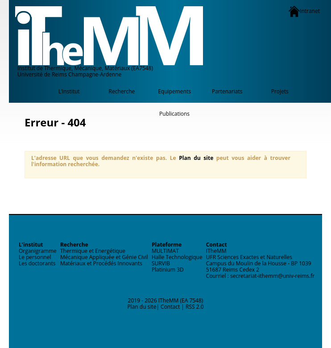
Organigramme (38, 251)
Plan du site (196, 158)
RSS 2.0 (195, 306)
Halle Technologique (177, 257)
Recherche (122, 91)
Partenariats (227, 91)
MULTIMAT (165, 251)
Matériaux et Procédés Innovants (101, 263)
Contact (170, 306)
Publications (174, 113)
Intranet (304, 11)
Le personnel (35, 257)
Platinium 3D (168, 269)
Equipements (174, 91)
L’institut (69, 91)
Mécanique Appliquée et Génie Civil (104, 257)
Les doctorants (37, 263)
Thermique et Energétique (92, 251)
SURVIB (161, 263)
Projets (280, 91)
